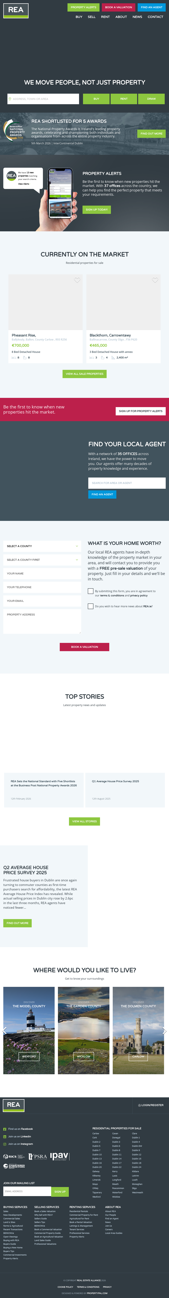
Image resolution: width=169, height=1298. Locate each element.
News (137, 17)
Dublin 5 (96, 1143)
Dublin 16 (97, 1160)
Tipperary (97, 1190)
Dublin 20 (97, 1164)
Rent (105, 17)
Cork (94, 1135)
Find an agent (151, 7)
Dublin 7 (96, 1147)
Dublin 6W (137, 1143)
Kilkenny (96, 1173)
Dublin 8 (116, 1147)
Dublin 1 (136, 1135)
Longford (116, 1177)
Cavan (115, 1130)
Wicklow (116, 1194)
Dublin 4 (136, 1139)
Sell (91, 17)
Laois (114, 1173)
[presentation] (113, 615)
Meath (115, 1181)
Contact (155, 17)
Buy (79, 17)
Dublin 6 (116, 1143)
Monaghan (137, 1181)
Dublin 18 (136, 1160)
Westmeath (137, 1190)
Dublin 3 (116, 1139)
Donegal (116, 1135)
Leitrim (135, 1173)
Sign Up (60, 1188)
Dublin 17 (116, 1160)
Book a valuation (118, 7)
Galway (95, 1168)
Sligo (134, 1185)
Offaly (95, 1185)
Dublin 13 (97, 1156)
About (121, 17)
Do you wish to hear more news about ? (124, 604)
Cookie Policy (65, 1284)
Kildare (135, 1168)
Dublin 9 (136, 1147)
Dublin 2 (96, 1139)
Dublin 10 (97, 1152)
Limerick (96, 1177)
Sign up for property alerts (140, 407)
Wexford (96, 1194)
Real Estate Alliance (89, 1277)
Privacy (107, 1284)
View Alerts (24, 184)
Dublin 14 (116, 1156)
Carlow (95, 1130)
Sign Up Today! (97, 210)
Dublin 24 (136, 1164)
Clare (134, 1130)
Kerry (114, 1168)
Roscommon (118, 1185)
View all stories (84, 818)
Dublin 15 (136, 1156)
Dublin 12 (136, 1152)
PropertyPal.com (97, 1290)
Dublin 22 (116, 1164)
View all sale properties (84, 371)
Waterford (117, 1190)
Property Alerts (83, 7)
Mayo (95, 1181)
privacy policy (139, 593)
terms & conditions (112, 593)
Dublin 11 (116, 1152)
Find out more (151, 133)
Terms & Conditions (88, 1284)
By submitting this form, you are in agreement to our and (125, 591)
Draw (151, 99)
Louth (134, 1177)
